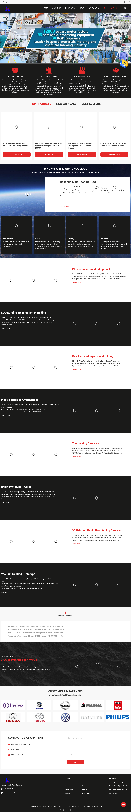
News (83, 782)
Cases (84, 786)
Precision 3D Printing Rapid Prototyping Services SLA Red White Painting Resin (97, 535)
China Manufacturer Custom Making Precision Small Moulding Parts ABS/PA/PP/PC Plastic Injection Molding (30, 406)
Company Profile (70, 782)
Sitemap (84, 789)
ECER (102, 806)
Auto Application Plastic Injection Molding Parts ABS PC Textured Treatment (80, 146)
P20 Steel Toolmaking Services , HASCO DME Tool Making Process (15, 145)
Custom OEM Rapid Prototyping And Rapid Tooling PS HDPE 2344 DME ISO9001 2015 (28, 494)
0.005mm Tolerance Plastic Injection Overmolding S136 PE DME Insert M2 (24, 412)
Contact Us (68, 793)
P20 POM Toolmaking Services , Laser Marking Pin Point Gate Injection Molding (97, 453)
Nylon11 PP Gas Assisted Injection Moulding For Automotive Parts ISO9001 (96, 366)
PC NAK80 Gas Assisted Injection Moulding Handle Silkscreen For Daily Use (36, 626)
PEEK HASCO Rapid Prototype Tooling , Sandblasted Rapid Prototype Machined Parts (28, 492)
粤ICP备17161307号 (65, 810)
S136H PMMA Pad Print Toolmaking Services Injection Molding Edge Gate (95, 450)
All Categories (113, 793)
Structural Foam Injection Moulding (23, 312)
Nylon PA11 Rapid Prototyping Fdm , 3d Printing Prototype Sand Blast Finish (96, 540)
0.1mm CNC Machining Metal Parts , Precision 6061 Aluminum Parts (113, 145)
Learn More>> (64, 206)
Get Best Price (16, 154)
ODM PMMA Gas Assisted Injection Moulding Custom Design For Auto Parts (96, 361)
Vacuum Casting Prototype (18, 574)
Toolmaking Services (85, 443)
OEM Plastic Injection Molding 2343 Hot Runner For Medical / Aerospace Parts (97, 448)
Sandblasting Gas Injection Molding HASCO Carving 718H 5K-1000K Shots (35, 636)
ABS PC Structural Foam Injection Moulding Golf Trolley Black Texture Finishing (26, 317)
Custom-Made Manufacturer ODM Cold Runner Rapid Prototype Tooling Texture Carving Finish (28, 498)
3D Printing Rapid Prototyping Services (97, 530)
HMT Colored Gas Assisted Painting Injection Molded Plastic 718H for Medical (37, 629)
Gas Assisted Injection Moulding (92, 356)
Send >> (75, 762)
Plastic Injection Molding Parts (91, 269)
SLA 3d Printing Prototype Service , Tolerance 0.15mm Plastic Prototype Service (97, 537)
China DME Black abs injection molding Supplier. (40, 806)
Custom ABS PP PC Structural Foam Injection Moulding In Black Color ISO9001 (48, 146)
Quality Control (70, 789)
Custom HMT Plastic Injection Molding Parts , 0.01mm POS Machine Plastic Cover (98, 274)
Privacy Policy (86, 793)
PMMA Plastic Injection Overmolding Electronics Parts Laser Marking (23, 409)
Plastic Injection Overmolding (20, 399)
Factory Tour (69, 786)
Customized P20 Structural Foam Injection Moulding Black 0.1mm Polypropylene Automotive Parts (26, 324)
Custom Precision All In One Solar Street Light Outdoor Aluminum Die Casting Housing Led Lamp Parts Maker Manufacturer (29, 585)
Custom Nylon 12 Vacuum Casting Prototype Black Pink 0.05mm (21, 588)
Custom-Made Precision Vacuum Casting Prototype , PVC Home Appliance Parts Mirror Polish (28, 580)
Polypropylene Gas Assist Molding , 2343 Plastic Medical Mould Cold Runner (96, 363)
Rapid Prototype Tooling (16, 487)
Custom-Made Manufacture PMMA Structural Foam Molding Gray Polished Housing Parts (29, 320)
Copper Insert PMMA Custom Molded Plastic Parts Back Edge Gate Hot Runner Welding (99, 276)
